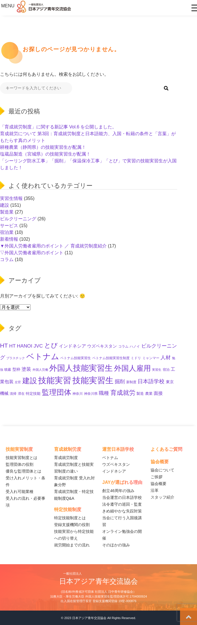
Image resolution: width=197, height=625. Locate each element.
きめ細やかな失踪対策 (122, 511)
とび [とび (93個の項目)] (51, 345)
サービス (9, 225)
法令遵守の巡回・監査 (122, 504)
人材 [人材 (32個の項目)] (165, 357)
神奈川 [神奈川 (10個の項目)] (77, 393)
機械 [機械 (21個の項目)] (4, 393)
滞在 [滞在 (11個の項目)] (21, 394)
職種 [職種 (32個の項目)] (104, 393)
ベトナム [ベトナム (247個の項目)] (42, 356)
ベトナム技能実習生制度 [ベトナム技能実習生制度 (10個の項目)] (111, 358)
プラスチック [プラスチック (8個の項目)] (15, 358)
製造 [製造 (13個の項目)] (140, 393)
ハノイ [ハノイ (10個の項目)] (135, 346)
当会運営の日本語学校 (122, 497)
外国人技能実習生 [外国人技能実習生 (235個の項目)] (81, 368)
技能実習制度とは (21, 457)
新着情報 (9, 239)
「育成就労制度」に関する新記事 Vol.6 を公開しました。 (58, 126)
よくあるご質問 (166, 449)
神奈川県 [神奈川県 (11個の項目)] (91, 394)
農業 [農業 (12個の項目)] (149, 394)
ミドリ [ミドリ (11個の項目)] (136, 358)
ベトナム (110, 457)
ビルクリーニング (18, 218)
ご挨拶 (156, 477)
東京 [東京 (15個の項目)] (170, 382)
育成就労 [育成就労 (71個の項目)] (122, 392)
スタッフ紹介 (162, 497)
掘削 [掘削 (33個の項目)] (120, 381)
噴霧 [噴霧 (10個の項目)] (7, 369)
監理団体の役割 (19, 464)
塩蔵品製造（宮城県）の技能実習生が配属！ (45, 154)
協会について (162, 470)
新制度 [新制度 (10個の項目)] (131, 382)
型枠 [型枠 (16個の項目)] (16, 369)
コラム (7, 259)
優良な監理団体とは (23, 471)
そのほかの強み (116, 545)
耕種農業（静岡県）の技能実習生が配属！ (43, 147)
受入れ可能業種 (19, 491)
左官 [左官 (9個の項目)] (18, 382)
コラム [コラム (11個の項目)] (123, 346)
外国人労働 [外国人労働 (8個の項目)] (40, 369)
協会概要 (158, 483)
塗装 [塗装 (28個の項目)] (26, 369)
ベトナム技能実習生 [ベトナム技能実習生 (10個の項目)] (75, 358)
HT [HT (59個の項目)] (4, 345)
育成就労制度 (66, 457)
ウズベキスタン (116, 464)
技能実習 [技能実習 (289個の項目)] (54, 380)
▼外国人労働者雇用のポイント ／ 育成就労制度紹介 (53, 245)
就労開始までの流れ (72, 545)
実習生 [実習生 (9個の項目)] (156, 369)
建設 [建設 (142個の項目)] (29, 381)
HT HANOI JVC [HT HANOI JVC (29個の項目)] (26, 346)
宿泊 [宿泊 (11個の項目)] (166, 370)
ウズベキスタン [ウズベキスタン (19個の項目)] (102, 346)
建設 (4, 205)
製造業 (7, 212)
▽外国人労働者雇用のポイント (31, 252)
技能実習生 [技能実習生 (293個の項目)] (93, 380)
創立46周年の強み (118, 490)
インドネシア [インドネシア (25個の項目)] (72, 345)
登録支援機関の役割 (72, 524)
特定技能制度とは (70, 518)
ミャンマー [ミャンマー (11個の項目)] (150, 358)
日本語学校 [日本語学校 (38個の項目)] (151, 381)
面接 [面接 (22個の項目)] (158, 393)
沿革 (155, 490)
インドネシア (114, 471)
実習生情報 (11, 198)
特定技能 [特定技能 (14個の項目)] (33, 393)
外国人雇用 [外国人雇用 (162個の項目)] (132, 368)
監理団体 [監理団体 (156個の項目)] (56, 392)
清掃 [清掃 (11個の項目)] (13, 394)
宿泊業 (7, 232)
